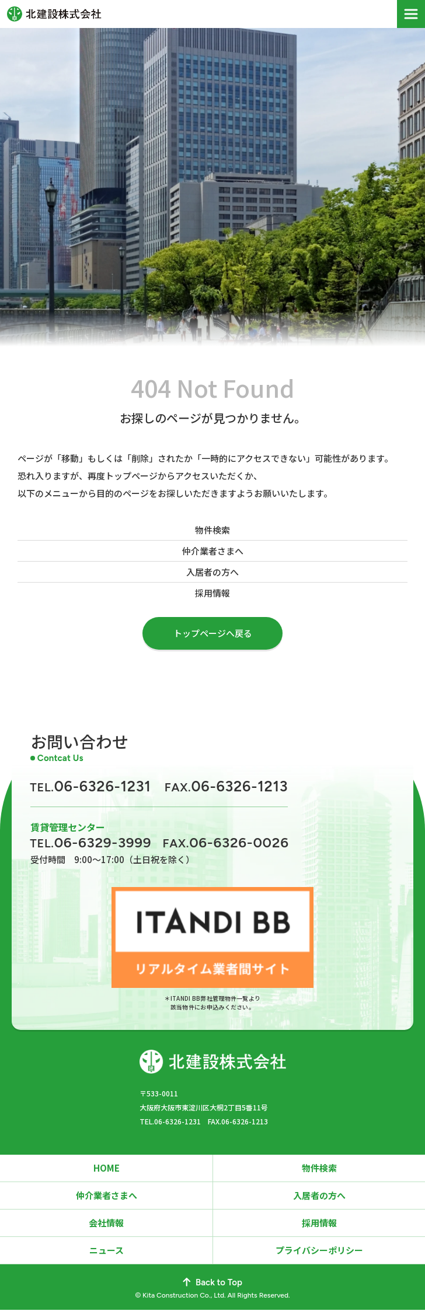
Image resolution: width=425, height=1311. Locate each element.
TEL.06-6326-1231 (170, 1122)
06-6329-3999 (90, 842)
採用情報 (212, 593)
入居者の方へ (212, 572)
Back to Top (212, 1283)
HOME (106, 1169)
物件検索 (212, 530)
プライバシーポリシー (319, 1251)
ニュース (106, 1251)
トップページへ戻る (212, 633)
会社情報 (106, 1224)
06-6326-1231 (90, 786)
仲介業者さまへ (212, 551)
